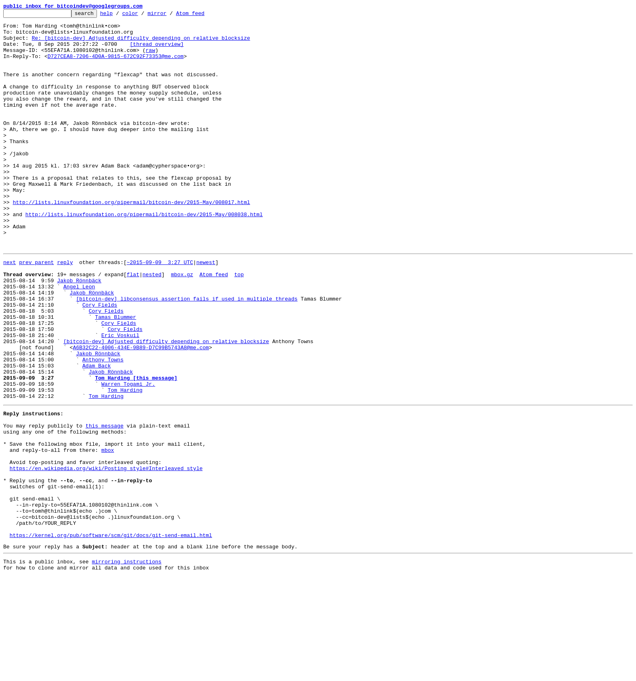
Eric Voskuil (120, 398)
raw (150, 58)
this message (105, 504)
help (119, 15)
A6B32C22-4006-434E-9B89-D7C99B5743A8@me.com (141, 413)
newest (205, 310)
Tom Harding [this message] (136, 449)
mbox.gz (182, 325)
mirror (169, 15)
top (238, 325)
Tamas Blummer (115, 376)
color (142, 15)
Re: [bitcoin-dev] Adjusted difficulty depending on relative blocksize (141, 43)
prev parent (36, 310)
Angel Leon (79, 340)
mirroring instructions (126, 664)
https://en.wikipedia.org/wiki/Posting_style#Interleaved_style (106, 555)
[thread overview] (157, 51)
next (9, 310)
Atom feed (203, 15)
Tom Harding (124, 464)
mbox (107, 533)
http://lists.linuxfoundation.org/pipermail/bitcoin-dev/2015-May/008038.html (144, 255)
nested (151, 325)
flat (133, 325)
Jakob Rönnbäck (79, 332)
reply (65, 310)
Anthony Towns (102, 427)
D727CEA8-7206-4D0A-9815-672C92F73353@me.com (115, 65)
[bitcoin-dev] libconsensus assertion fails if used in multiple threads (186, 354)
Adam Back (96, 434)
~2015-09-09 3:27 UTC (160, 310)
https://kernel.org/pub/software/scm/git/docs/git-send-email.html (111, 636)
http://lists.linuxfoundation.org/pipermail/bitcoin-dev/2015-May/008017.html (131, 241)
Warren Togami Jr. (128, 456)
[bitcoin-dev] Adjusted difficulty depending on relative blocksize (166, 405)
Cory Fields (99, 361)
